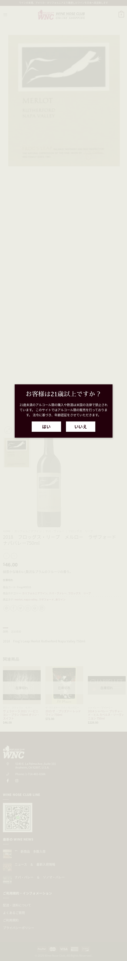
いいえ (80, 426)
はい (46, 426)
